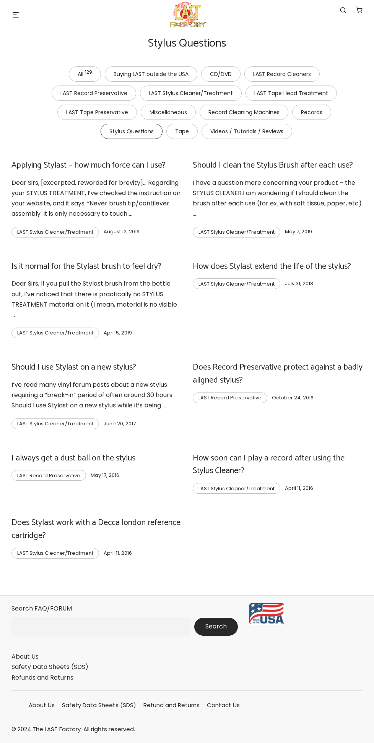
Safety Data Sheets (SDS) (49, 666)
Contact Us (223, 705)
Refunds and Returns (42, 677)
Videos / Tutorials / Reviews (246, 131)
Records (311, 112)
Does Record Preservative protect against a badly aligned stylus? (278, 373)
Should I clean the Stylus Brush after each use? (273, 165)
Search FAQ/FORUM (41, 608)
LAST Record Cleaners (282, 74)
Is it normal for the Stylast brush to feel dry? (86, 266)
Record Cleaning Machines (244, 112)
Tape (182, 131)
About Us (25, 656)
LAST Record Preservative (93, 93)
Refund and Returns (171, 705)
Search (216, 626)
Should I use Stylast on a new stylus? (73, 367)
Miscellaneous (168, 112)
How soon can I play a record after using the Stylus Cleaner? (269, 464)
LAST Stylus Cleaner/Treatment (191, 93)
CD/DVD (221, 74)
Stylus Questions (131, 131)
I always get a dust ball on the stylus (73, 458)
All (85, 73)
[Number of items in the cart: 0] (359, 9)
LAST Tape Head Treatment (291, 93)
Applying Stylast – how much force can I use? (88, 165)
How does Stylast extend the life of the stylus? (272, 266)
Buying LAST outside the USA (151, 74)
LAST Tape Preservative (97, 112)
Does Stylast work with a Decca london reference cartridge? (95, 529)
